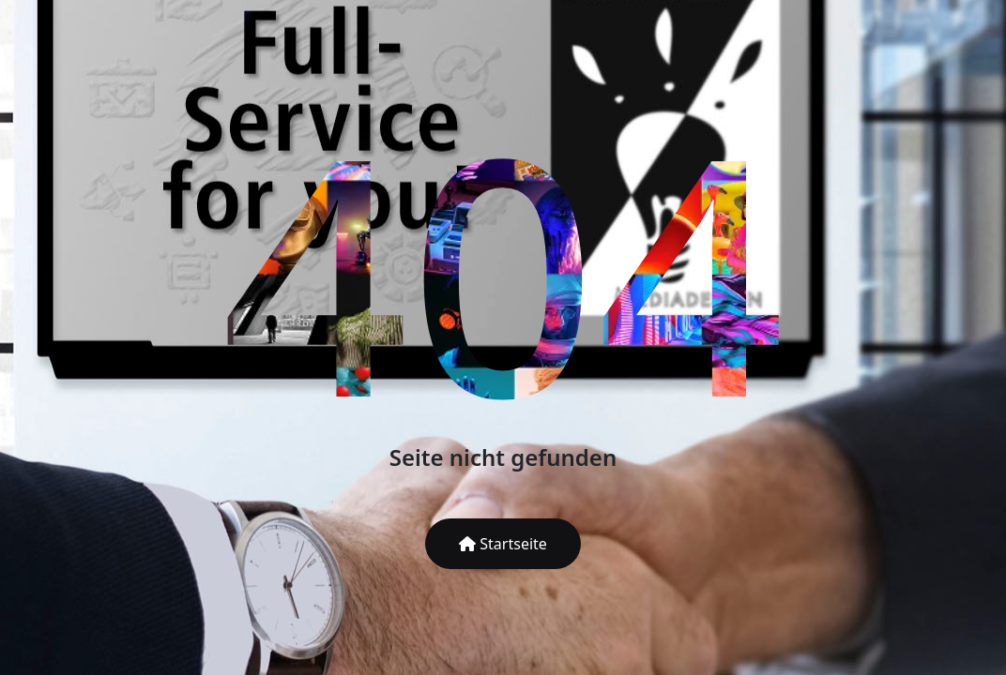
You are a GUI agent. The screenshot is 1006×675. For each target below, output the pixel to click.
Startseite (503, 543)
